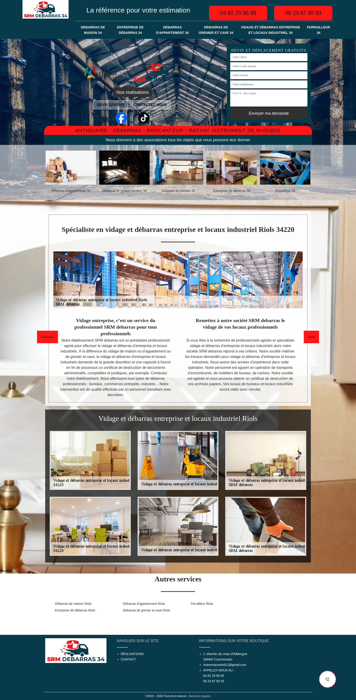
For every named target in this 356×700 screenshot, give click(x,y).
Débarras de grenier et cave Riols (146, 610)
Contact (128, 659)
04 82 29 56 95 (238, 13)
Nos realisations (132, 92)
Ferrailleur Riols (202, 604)
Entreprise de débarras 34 (130, 30)
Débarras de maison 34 (93, 30)
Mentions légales (200, 696)
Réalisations (132, 654)
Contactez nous (150, 105)
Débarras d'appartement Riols (144, 604)
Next (311, 337)
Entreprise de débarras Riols (75, 610)
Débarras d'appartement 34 (172, 30)
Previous (47, 337)
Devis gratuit (111, 105)
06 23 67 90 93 (303, 13)
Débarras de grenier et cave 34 (216, 30)
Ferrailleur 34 (318, 30)
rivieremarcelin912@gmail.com (224, 665)
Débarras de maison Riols (73, 604)
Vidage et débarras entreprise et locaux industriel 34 (270, 30)
